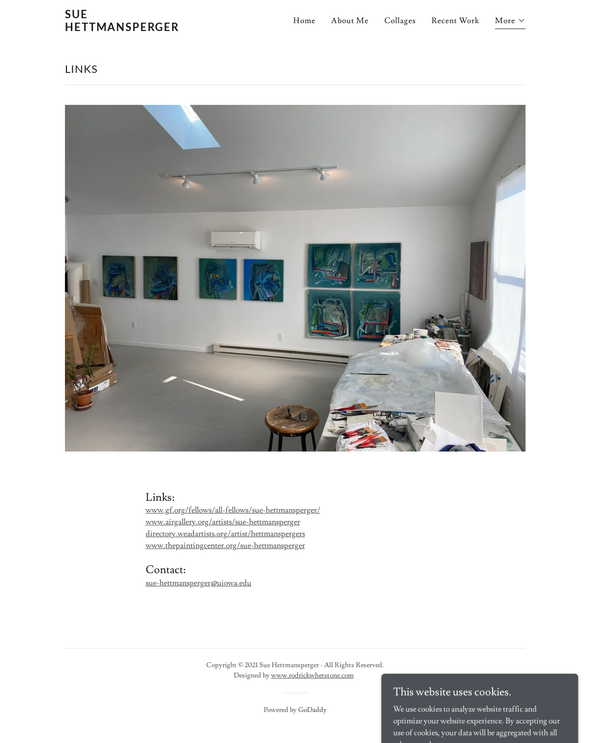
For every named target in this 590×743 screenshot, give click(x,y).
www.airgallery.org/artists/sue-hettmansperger (223, 522)
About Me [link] (350, 21)
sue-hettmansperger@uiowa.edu (198, 583)
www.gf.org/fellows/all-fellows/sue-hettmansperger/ (233, 510)
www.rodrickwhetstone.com (312, 675)
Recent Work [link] (455, 21)
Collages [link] (400, 21)
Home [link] (304, 21)
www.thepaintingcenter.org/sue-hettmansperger (225, 545)
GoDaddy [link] (312, 710)
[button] (510, 22)
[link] (133, 28)
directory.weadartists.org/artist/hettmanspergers (225, 534)
